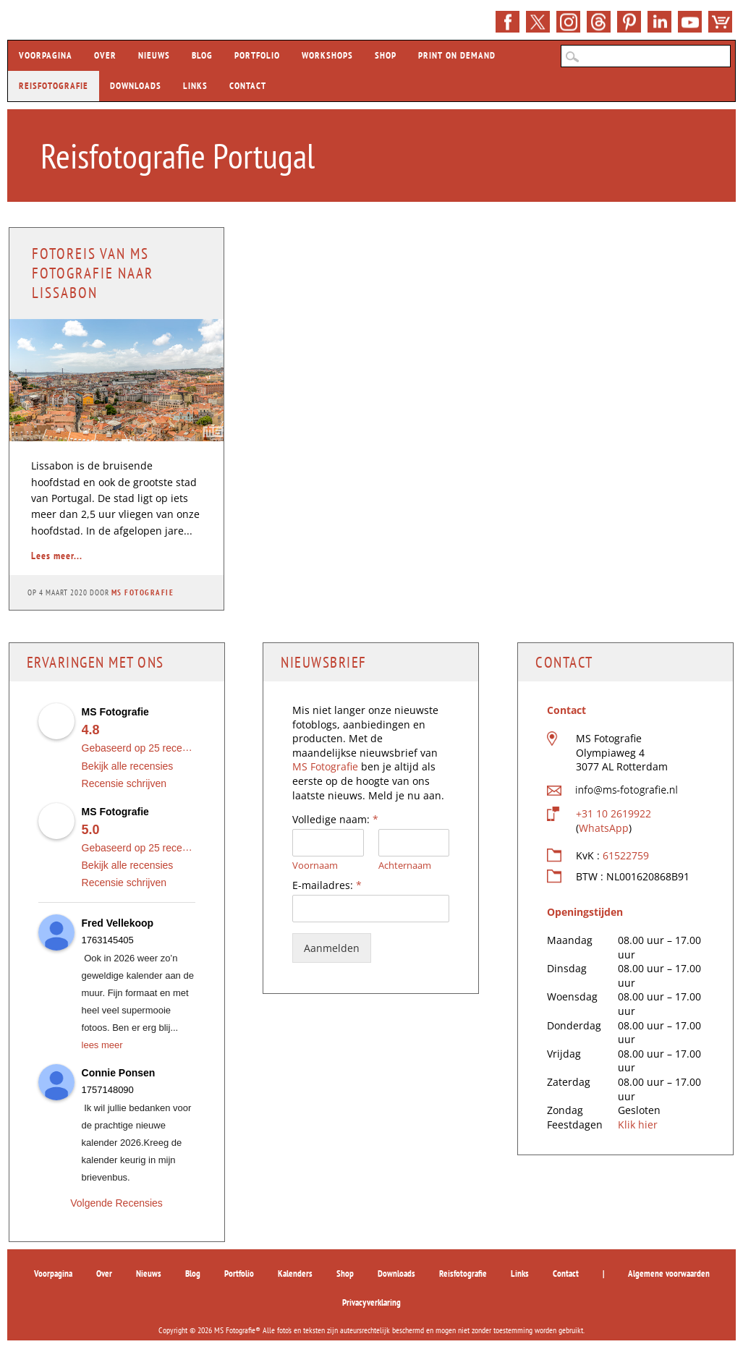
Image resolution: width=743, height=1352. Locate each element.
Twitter (538, 22)
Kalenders (295, 1273)
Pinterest (629, 22)
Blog (202, 55)
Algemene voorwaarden (669, 1273)
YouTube (690, 22)
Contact (247, 86)
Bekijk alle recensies (128, 766)
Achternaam (404, 865)
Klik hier (638, 1124)
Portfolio (257, 55)
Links (195, 86)
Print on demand (457, 55)
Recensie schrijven (124, 783)
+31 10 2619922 (613, 813)
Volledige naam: (335, 819)
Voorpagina (45, 55)
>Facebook (507, 22)
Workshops (327, 55)
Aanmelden (332, 948)
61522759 (626, 855)
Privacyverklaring (371, 1302)
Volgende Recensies (116, 1203)
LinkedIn (659, 22)
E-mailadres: (327, 885)
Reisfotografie (53, 86)
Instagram (568, 22)
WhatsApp (604, 828)
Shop (720, 22)
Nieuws (154, 55)
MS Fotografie (142, 592)
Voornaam (315, 865)
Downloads (135, 86)
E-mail (599, 22)
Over (105, 55)
